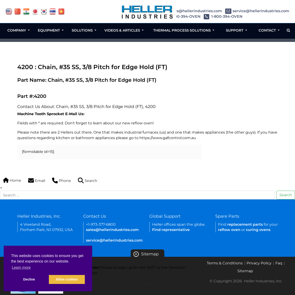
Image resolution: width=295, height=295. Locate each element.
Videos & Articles (122, 30)
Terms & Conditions (225, 263)
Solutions (83, 30)
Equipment (49, 30)
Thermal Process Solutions (182, 30)
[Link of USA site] (9, 11)
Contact (268, 30)
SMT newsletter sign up (102, 284)
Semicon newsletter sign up (157, 284)
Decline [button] (29, 279)
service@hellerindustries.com (257, 11)
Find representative (171, 230)
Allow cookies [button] (67, 279)
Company (17, 30)
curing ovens (258, 230)
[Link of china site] (18, 11)
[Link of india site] (26, 11)
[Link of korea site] (44, 11)
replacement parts (245, 224)
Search (285, 195)
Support (235, 30)
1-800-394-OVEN (181, 16)
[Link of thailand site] (53, 11)
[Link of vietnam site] (61, 11)
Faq (278, 263)
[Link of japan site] (35, 11)
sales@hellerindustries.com (192, 11)
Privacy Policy (259, 263)
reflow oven (229, 230)
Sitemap (146, 254)
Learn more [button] (21, 267)
